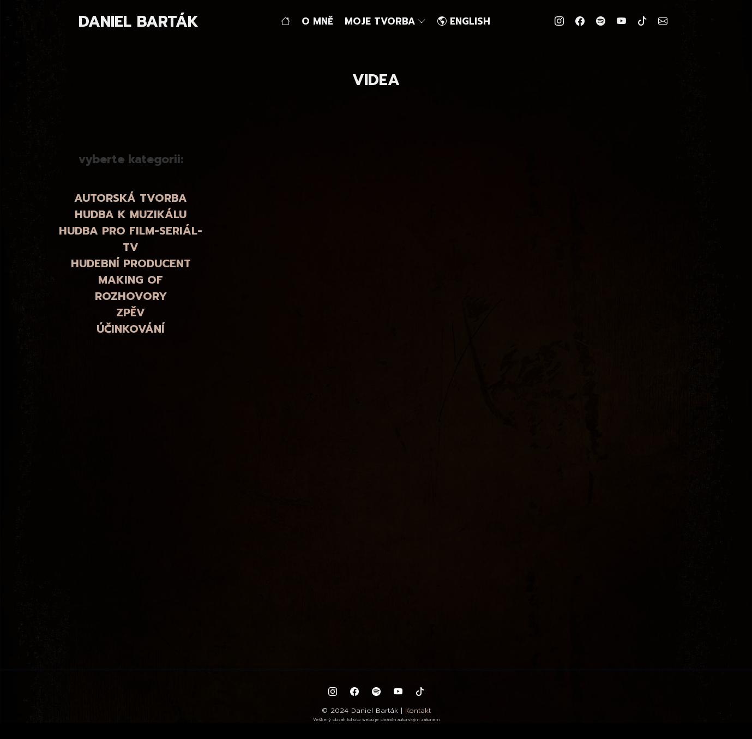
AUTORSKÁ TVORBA (130, 198)
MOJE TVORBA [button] (385, 21)
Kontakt (418, 710)
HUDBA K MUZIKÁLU (131, 214)
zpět (223, 130)
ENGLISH (463, 21)
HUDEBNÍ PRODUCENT (131, 263)
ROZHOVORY (131, 296)
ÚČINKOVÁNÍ (131, 329)
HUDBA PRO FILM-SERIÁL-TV (130, 239)
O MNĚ (317, 21)
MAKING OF (130, 280)
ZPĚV (130, 312)
